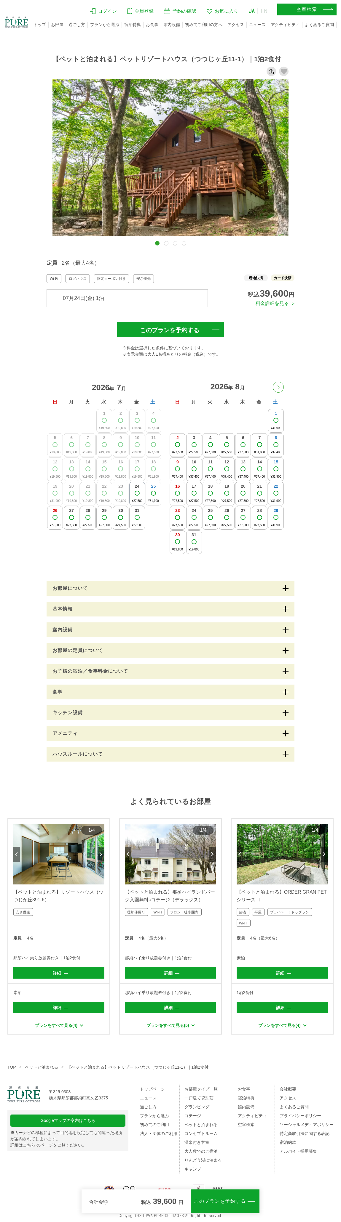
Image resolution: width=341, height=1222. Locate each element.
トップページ (152, 1089)
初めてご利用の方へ (203, 24)
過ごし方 (76, 24)
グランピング (196, 1106)
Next (101, 854)
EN (264, 11)
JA (252, 11)
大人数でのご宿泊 (201, 1151)
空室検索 (246, 1124)
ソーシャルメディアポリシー (307, 1124)
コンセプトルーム (201, 1133)
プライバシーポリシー (300, 1115)
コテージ (192, 1115)
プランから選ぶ (104, 24)
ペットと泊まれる (41, 1067)
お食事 (152, 24)
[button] (157, 243)
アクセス (235, 24)
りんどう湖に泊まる (203, 1160)
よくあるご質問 (319, 24)
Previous (16, 854)
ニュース (257, 24)
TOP (11, 1067)
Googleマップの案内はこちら (68, 1120)
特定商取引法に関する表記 (304, 1133)
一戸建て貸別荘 (198, 1098)
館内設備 (171, 24)
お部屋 (57, 24)
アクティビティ (285, 24)
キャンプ (192, 1169)
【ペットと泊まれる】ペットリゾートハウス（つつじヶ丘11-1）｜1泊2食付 (138, 1067)
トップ (40, 24)
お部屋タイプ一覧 (201, 1089)
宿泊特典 (132, 24)
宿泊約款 (288, 1142)
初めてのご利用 (154, 1124)
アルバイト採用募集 (298, 1151)
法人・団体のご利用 (158, 1133)
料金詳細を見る (272, 303)
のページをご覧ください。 (48, 1145)
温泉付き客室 (196, 1142)
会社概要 (288, 1089)
